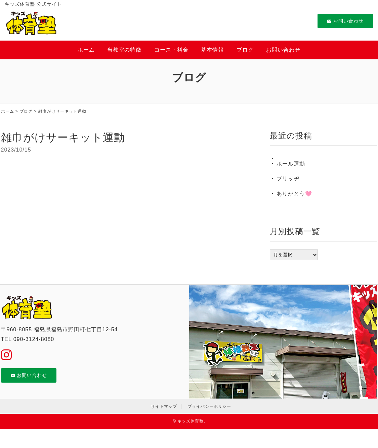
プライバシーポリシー (209, 406)
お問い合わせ (345, 20)
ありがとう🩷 (294, 194)
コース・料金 (171, 50)
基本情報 (212, 50)
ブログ (245, 50)
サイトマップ (164, 406)
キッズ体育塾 (190, 421)
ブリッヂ (288, 178)
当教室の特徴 (124, 50)
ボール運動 (291, 164)
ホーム (86, 50)
